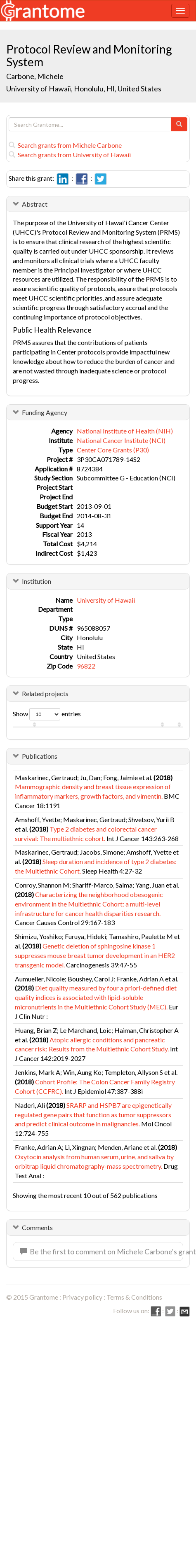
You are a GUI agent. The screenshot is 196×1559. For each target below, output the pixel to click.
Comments (37, 1227)
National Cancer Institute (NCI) (121, 440)
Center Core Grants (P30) (113, 450)
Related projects (45, 693)
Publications (39, 756)
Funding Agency (44, 412)
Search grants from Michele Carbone (65, 145)
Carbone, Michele (35, 76)
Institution (36, 581)
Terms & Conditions (134, 1297)
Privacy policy (82, 1297)
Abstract (34, 204)
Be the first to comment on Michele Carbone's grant (101, 1251)
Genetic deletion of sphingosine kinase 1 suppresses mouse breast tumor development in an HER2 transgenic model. (95, 955)
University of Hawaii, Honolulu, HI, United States (83, 88)
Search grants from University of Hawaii (70, 154)
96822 (86, 666)
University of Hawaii (106, 600)
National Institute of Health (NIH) (125, 431)
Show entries (47, 714)
